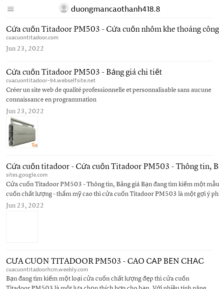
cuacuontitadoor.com (32, 37)
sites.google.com (27, 174)
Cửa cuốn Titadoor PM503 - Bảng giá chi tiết (84, 73)
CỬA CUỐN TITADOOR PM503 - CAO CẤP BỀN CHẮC (105, 262)
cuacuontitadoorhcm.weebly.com (47, 269)
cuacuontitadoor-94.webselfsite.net (51, 80)
